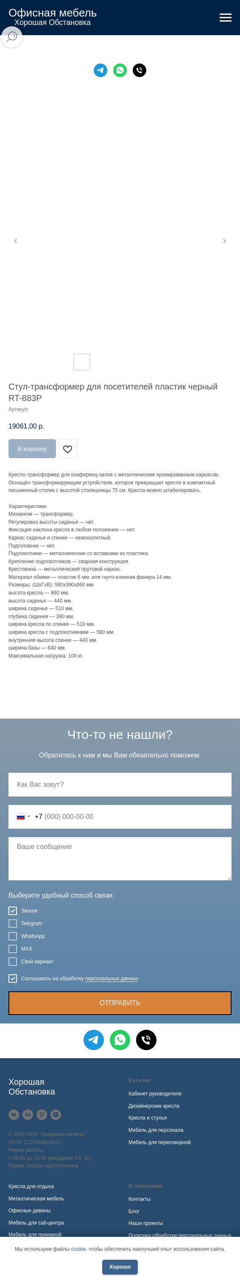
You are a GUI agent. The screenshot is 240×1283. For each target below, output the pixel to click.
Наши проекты (145, 1223)
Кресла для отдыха (31, 1186)
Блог (134, 1211)
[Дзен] (55, 1114)
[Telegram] (100, 70)
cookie (78, 1249)
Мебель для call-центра (36, 1223)
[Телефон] (139, 70)
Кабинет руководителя (154, 1094)
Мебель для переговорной (159, 1142)
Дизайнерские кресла (153, 1106)
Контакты (139, 1199)
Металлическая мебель (36, 1199)
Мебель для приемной (34, 1235)
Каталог (139, 1081)
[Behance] (27, 1114)
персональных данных (111, 979)
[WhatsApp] (120, 70)
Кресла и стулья (147, 1118)
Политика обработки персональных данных (180, 1236)
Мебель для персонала (156, 1130)
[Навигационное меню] (226, 18)
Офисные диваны (29, 1211)
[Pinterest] (41, 1114)
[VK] (13, 1114)
